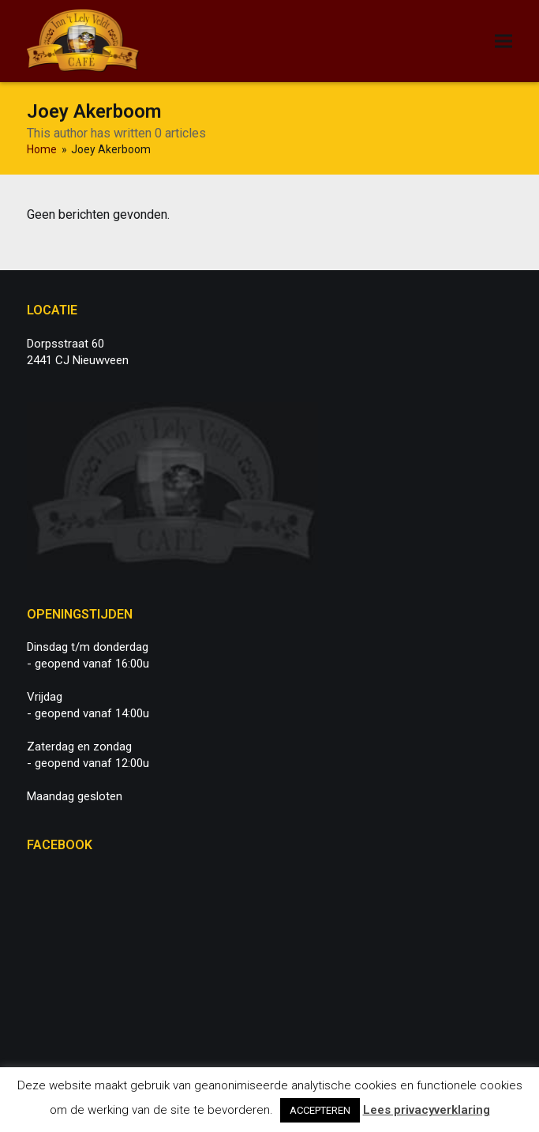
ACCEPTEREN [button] (320, 1110)
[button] (503, 41)
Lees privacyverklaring (426, 1110)
